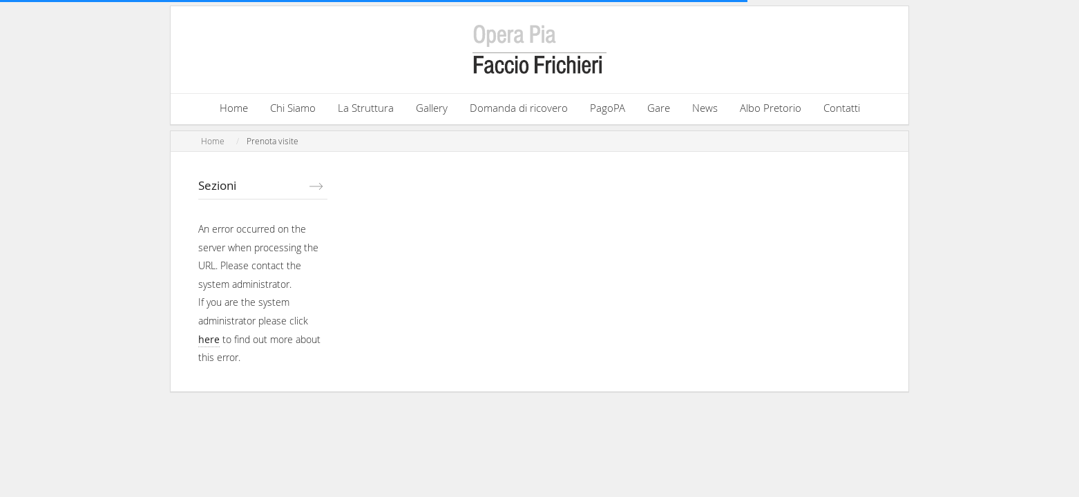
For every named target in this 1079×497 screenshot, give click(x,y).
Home (234, 108)
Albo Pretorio (770, 108)
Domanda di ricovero (519, 108)
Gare (658, 108)
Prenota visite (272, 141)
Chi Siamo (293, 108)
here (209, 339)
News (705, 108)
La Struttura (366, 108)
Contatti (841, 108)
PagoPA (607, 108)
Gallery (432, 108)
